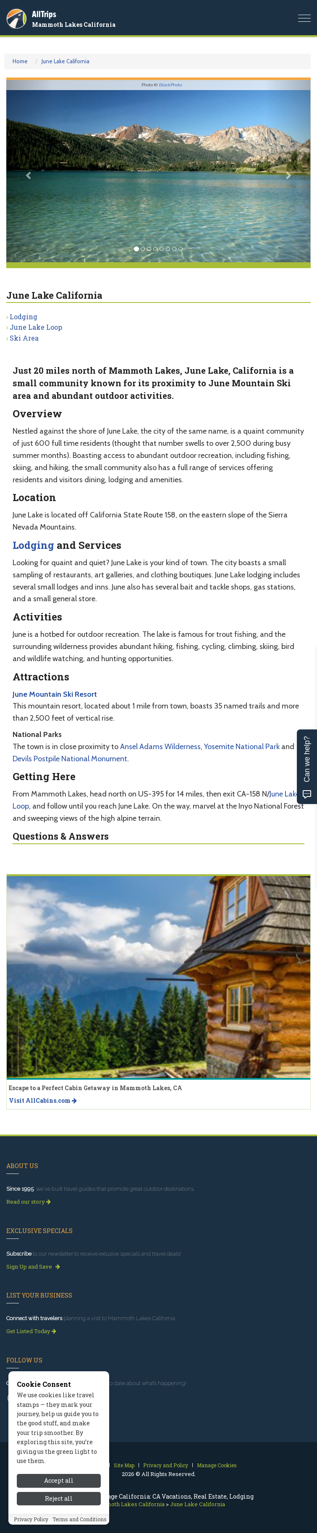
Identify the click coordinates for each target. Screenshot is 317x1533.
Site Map (124, 1465)
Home (20, 61)
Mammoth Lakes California (73, 24)
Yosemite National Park (242, 746)
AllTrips (44, 14)
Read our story (28, 1201)
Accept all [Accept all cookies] (58, 1480)
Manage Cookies (217, 1465)
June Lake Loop (36, 327)
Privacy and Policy (165, 1465)
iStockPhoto (170, 85)
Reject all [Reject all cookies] (59, 1498)
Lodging (23, 316)
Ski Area (24, 337)
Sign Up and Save (33, 1266)
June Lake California (65, 61)
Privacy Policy (31, 1519)
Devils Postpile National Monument (70, 758)
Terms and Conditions (79, 1519)
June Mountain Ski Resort (55, 694)
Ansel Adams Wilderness (160, 746)
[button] (29, 171)
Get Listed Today (31, 1331)
